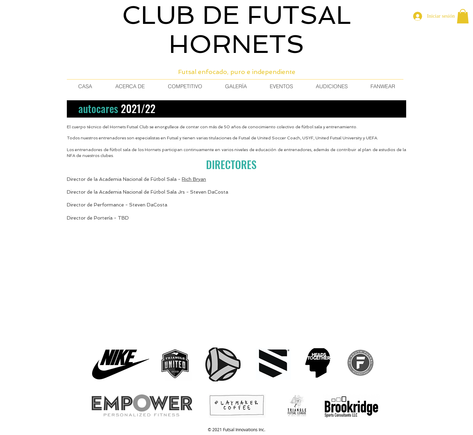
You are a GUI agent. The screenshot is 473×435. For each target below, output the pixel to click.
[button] (463, 16)
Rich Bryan (194, 179)
